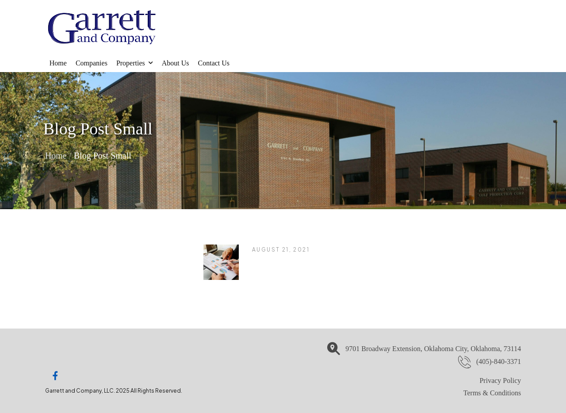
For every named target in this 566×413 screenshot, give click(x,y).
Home (58, 63)
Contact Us (214, 63)
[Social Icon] (55, 376)
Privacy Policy (500, 380)
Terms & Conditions (492, 393)
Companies (91, 63)
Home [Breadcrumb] (56, 155)
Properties (130, 63)
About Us (175, 63)
